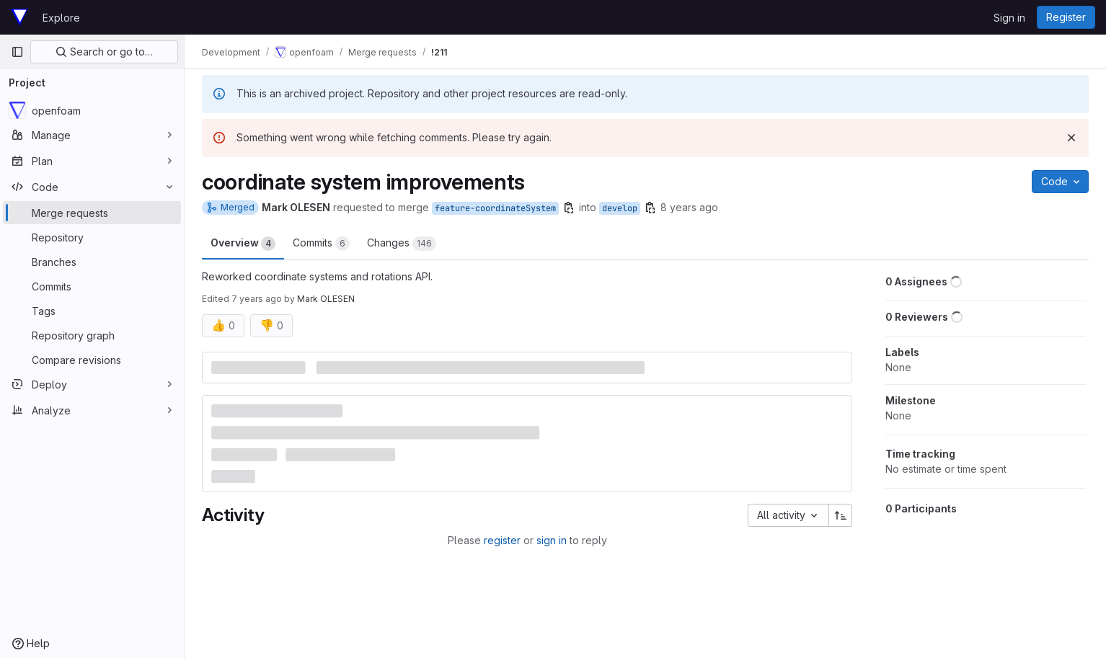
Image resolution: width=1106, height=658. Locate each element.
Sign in (1009, 18)
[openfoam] (92, 110)
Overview (243, 243)
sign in (551, 540)
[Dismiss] (1071, 137)
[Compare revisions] (92, 359)
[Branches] (92, 261)
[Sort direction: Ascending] (840, 515)
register (502, 540)
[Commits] (92, 286)
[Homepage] (19, 17)
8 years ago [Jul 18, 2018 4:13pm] (689, 207)
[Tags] (92, 310)
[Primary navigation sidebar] (17, 51)
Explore (61, 18)
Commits (321, 243)
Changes (401, 243)
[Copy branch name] (569, 207)
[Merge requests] (92, 212)
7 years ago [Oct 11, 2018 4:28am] (256, 298)
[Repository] (92, 237)
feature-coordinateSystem (495, 208)
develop (619, 208)
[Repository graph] (92, 335)
